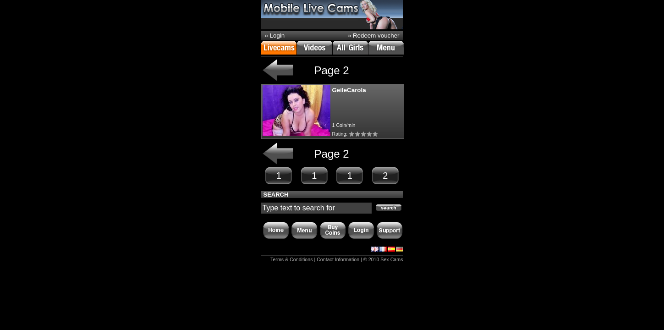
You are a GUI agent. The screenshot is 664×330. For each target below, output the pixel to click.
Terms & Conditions (291, 259)
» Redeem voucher (374, 35)
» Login (275, 35)
